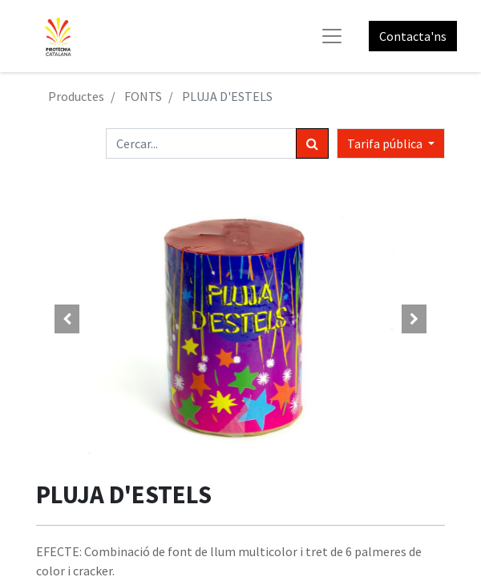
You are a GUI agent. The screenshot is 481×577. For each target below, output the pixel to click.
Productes (76, 96)
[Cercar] (312, 143)
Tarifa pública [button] (386, 143)
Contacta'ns (413, 36)
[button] (67, 319)
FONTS (143, 96)
